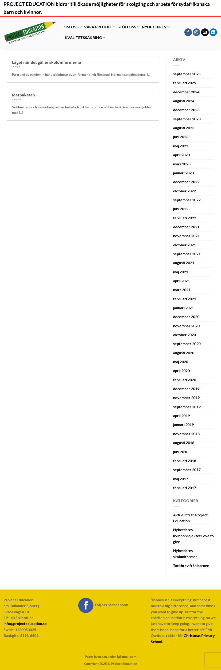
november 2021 (186, 235)
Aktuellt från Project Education (190, 518)
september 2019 (187, 406)
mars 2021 (181, 289)
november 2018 (186, 433)
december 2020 (186, 316)
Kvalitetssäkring (85, 37)
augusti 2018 (183, 442)
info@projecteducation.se (25, 623)
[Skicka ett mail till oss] (205, 32)
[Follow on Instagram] (196, 32)
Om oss (73, 27)
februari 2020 (184, 379)
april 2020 (181, 370)
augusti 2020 (183, 352)
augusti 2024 (183, 101)
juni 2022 (180, 208)
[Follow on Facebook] (188, 32)
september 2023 (187, 119)
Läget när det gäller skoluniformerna (46, 62)
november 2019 (186, 397)
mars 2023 (181, 164)
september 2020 (187, 343)
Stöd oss (129, 27)
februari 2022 (184, 218)
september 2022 (187, 200)
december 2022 (186, 181)
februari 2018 (184, 460)
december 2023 (186, 109)
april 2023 (181, 154)
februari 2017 (184, 487)
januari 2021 (183, 307)
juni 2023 (180, 136)
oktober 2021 (184, 245)
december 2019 (186, 388)
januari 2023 (183, 173)
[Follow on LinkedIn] (213, 32)
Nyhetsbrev (156, 27)
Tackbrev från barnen (191, 565)
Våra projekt (99, 27)
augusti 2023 (183, 128)
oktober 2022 (184, 191)
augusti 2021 (183, 262)
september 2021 (187, 253)
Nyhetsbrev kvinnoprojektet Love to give (193, 535)
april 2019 (181, 415)
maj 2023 (180, 146)
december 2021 (186, 227)
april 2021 (181, 280)
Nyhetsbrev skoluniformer (185, 553)
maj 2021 (180, 272)
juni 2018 (180, 451)
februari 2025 (184, 82)
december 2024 (186, 92)
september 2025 (187, 74)
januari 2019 (183, 424)
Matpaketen (23, 94)
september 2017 (187, 469)
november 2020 (186, 326)
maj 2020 (180, 361)
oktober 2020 (184, 334)
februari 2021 (184, 299)
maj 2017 (180, 478)
